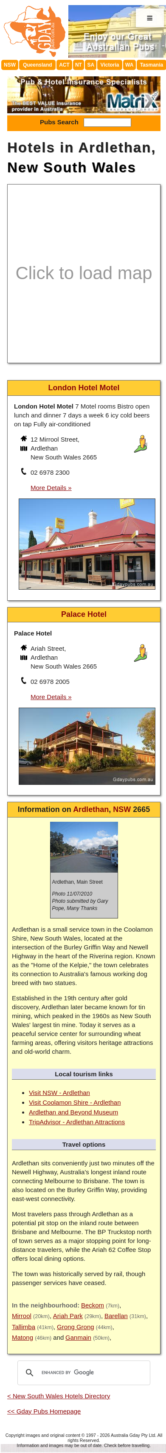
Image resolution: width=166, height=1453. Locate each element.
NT (78, 65)
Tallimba (23, 1326)
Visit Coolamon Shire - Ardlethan (75, 1102)
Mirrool (21, 1315)
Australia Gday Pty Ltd (133, 1435)
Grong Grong (75, 1326)
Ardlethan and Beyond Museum (73, 1112)
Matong (22, 1337)
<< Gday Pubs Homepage (44, 1411)
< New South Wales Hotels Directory (58, 1396)
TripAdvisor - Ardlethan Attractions (77, 1121)
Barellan (116, 1315)
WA (129, 65)
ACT (64, 65)
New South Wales (71, 167)
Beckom (92, 1305)
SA (91, 65)
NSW (10, 65)
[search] (83, 1373)
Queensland (37, 65)
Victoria (110, 65)
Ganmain (78, 1337)
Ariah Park (68, 1315)
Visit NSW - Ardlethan (59, 1092)
